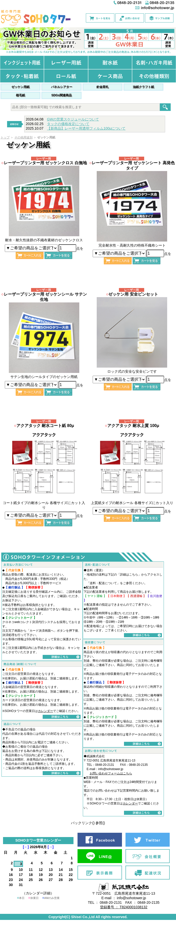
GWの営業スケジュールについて (73, 119)
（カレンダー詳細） (38, 893)
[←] (26, 847)
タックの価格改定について (68, 124)
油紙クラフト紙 (143, 87)
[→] (51, 847)
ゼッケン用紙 (20, 87)
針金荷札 (102, 87)
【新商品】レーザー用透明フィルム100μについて (86, 128)
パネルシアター (61, 87)
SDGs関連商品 (61, 95)
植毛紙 (20, 95)
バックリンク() (82, 823)
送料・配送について (103, 583)
